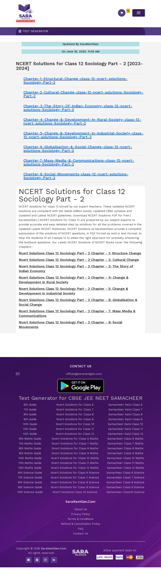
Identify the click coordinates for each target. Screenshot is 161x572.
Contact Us (80, 533)
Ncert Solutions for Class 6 (75, 404)
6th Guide (30, 404)
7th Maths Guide (30, 443)
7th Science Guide (30, 477)
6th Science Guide (30, 472)
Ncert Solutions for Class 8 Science (75, 482)
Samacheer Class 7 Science (125, 477)
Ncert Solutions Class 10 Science (75, 492)
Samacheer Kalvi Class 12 (125, 433)
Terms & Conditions (80, 519)
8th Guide (30, 414)
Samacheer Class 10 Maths (125, 458)
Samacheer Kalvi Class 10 (125, 424)
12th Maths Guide (30, 467)
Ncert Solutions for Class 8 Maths (75, 448)
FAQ (80, 528)
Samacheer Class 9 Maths (125, 453)
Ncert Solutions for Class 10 (75, 424)
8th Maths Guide (30, 448)
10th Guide (30, 424)
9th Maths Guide (30, 453)
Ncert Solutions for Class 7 (74, 409)
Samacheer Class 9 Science (125, 487)
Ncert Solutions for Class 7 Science (75, 477)
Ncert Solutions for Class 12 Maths (75, 467)
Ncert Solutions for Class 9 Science (75, 487)
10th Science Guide (30, 492)
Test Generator (35, 31)
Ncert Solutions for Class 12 (75, 433)
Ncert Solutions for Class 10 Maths (75, 458)
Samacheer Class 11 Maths (125, 463)
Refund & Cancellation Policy (80, 524)
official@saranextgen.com (84, 374)
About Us (80, 509)
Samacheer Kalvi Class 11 (125, 429)
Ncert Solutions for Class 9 (75, 419)
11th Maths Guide (30, 463)
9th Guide (30, 419)
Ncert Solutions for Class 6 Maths (75, 438)
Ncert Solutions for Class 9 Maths (75, 453)
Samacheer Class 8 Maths (125, 448)
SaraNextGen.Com (53, 548)
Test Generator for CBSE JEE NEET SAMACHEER (81, 398)
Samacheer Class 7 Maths (125, 443)
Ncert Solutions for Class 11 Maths (74, 463)
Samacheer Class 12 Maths (125, 467)
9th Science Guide (30, 487)
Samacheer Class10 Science (126, 492)
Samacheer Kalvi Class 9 (125, 419)
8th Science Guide (30, 482)
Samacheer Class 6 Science (125, 472)
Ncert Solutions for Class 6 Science (75, 472)
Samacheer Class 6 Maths (125, 438)
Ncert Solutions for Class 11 (75, 429)
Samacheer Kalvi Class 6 (125, 404)
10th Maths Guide (30, 458)
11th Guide (30, 429)
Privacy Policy (80, 514)
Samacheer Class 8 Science (125, 482)
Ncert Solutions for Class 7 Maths (75, 443)
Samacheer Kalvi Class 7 (125, 409)
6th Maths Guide (30, 438)
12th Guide (30, 433)
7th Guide (30, 409)
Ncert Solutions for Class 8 (75, 414)
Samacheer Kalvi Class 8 (125, 414)
